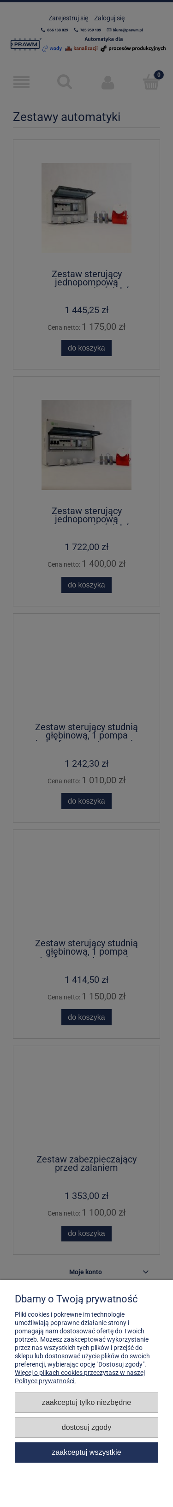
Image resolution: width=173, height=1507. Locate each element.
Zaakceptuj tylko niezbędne (86, 1402)
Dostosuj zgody (86, 1427)
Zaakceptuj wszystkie (86, 1452)
